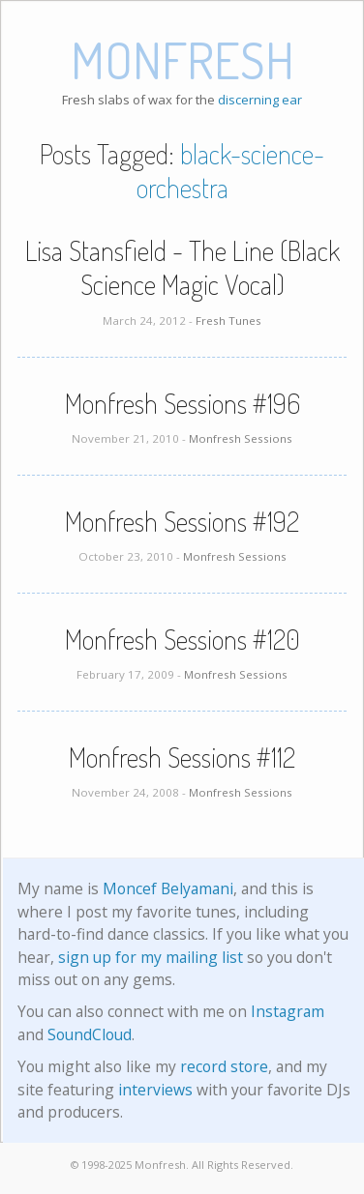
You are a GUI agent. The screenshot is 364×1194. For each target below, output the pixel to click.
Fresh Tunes (228, 320)
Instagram (287, 1011)
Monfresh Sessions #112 (182, 757)
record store (224, 1066)
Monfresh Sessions (240, 438)
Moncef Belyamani (168, 888)
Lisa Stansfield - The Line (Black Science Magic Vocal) (182, 267)
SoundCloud (89, 1034)
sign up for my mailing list (150, 957)
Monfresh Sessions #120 (182, 639)
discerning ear (260, 99)
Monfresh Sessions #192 (182, 521)
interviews (155, 1089)
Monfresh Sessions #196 (182, 403)
